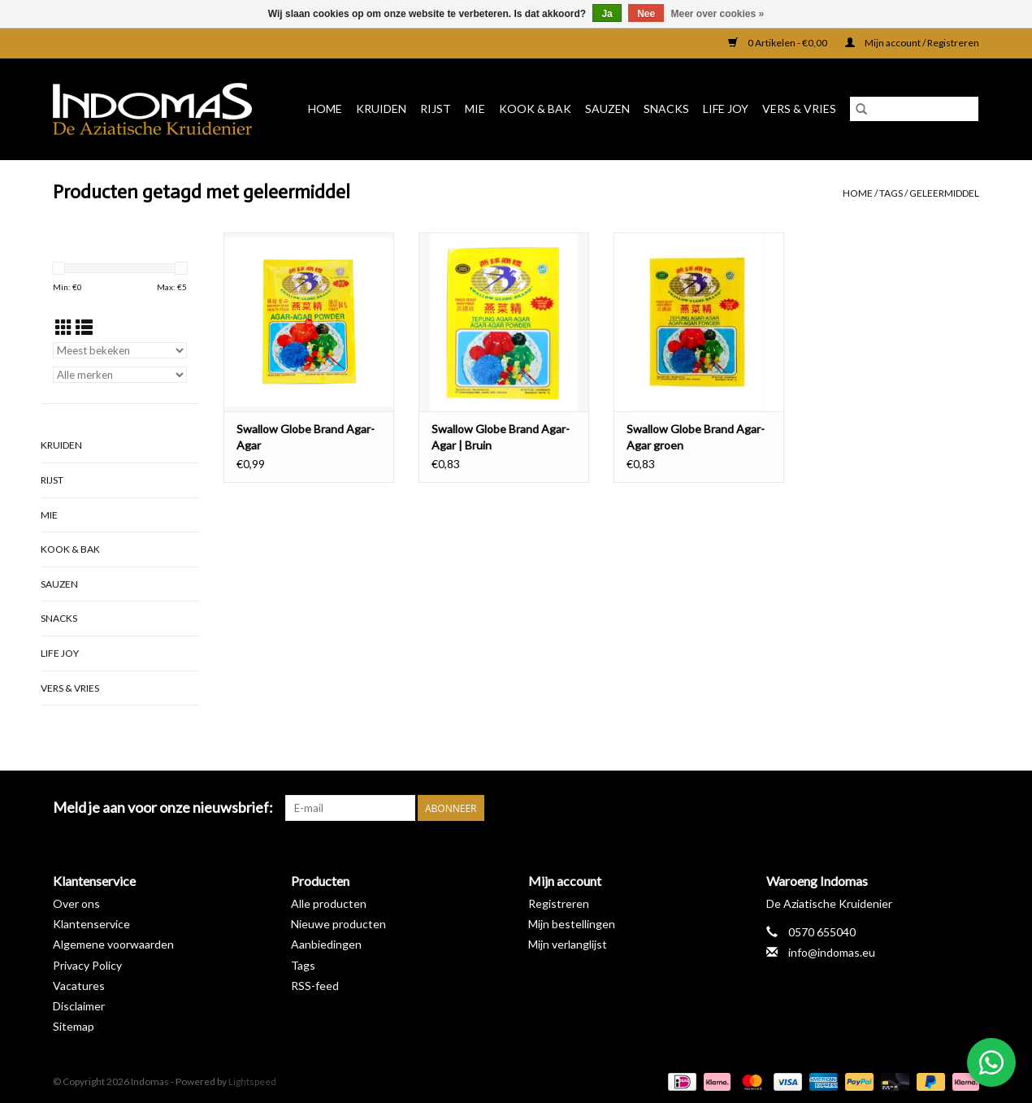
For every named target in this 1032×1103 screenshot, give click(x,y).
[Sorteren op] (120, 350)
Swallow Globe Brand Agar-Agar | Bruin (500, 437)
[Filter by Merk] (120, 375)
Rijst (435, 108)
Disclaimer (79, 1006)
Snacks (666, 108)
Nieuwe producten (338, 924)
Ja (606, 14)
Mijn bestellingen (571, 924)
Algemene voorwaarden (113, 944)
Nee (646, 14)
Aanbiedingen (326, 944)
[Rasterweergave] (63, 327)
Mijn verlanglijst (567, 944)
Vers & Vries (799, 108)
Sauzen (607, 108)
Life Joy (725, 108)
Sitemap (73, 1026)
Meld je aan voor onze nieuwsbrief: (163, 807)
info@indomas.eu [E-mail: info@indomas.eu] (831, 952)
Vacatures (79, 985)
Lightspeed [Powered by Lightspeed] (252, 1081)
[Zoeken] (914, 109)
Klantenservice (91, 924)
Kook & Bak (535, 108)
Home (325, 108)
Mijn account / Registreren (912, 43)
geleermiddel (944, 193)
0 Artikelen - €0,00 (778, 43)
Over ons (76, 903)
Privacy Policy (87, 965)
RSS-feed (315, 985)
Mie (475, 108)
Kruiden (381, 108)
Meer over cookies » (718, 14)
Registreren (558, 903)
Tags (891, 193)
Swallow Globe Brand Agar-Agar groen (696, 437)
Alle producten (328, 903)
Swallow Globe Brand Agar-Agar (305, 437)
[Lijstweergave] (84, 327)
